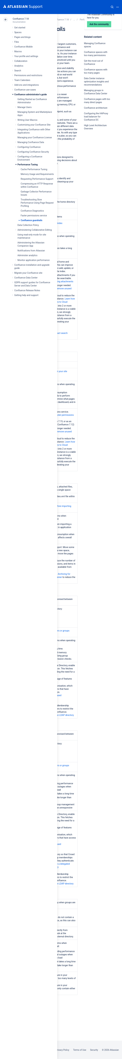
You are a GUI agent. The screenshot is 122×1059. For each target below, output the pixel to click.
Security (94, 1050)
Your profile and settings (26, 56)
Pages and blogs (22, 37)
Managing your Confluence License (34, 137)
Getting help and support (26, 295)
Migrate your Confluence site (28, 273)
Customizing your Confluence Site (34, 124)
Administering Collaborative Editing (34, 230)
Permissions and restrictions (28, 75)
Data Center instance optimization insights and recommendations (96, 81)
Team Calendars (22, 80)
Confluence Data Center (25, 277)
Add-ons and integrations (26, 85)
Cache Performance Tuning (34, 169)
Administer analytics (27, 255)
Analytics (18, 66)
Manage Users (24, 107)
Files (16, 42)
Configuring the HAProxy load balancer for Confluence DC (96, 116)
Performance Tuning (27, 164)
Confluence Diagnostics (32, 210)
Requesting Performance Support (37, 179)
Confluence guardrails (31, 220)
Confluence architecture (95, 108)
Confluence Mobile (23, 46)
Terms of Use (79, 1050)
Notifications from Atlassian (31, 250)
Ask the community (95, 159)
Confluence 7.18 (21, 19)
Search (112, 7)
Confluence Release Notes (27, 290)
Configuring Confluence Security (33, 152)
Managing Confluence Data (30, 142)
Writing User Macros (27, 120)
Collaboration (20, 61)
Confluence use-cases (25, 89)
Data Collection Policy (28, 225)
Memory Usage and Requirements (37, 174)
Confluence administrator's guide (30, 94)
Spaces (17, 32)
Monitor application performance (33, 260)
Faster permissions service (34, 215)
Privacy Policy (62, 1050)
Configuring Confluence (29, 147)
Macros (18, 51)
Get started (19, 27)
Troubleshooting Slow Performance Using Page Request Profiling (37, 202)
